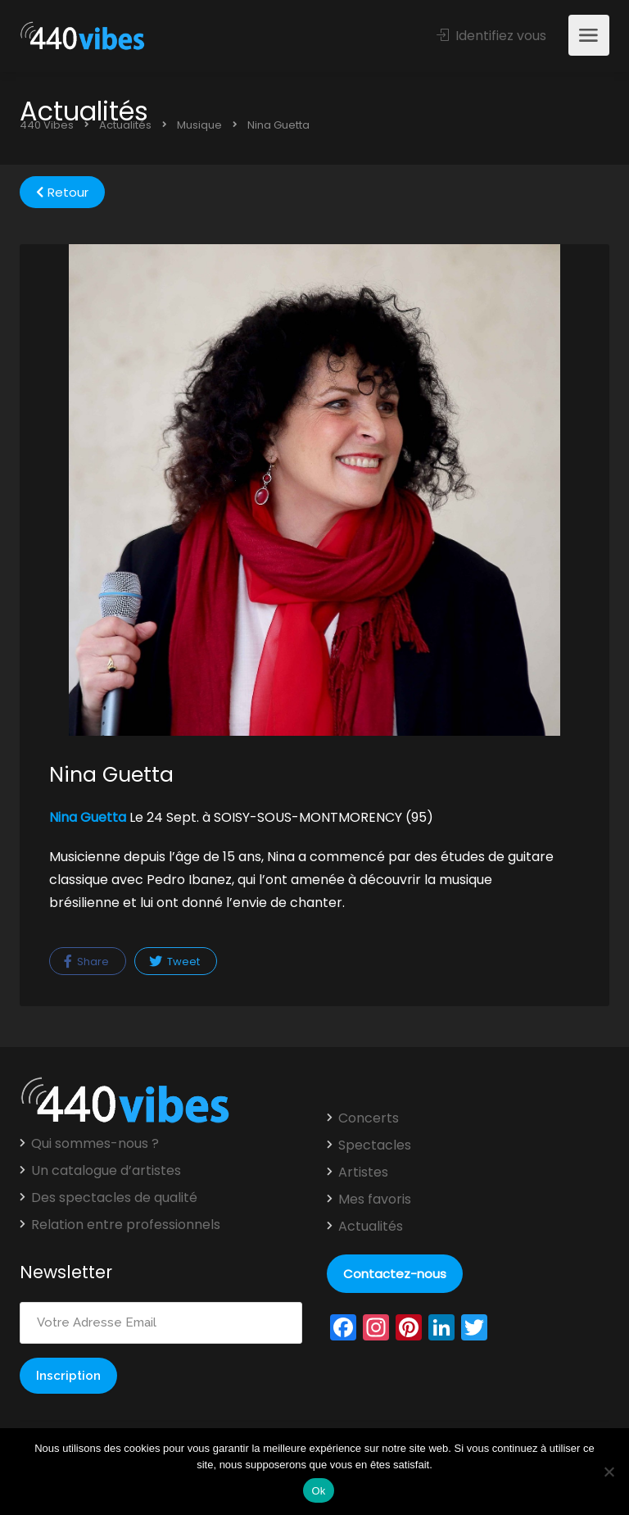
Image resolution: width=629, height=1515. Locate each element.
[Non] (608, 1471)
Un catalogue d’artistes (106, 1171)
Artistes (363, 1172)
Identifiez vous (491, 35)
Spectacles (374, 1145)
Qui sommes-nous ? (95, 1144)
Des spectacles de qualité (114, 1198)
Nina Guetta (87, 817)
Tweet (174, 961)
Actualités (370, 1227)
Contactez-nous (394, 1273)
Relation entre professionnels (125, 1225)
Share (86, 961)
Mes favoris (374, 1200)
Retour (62, 192)
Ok (318, 1491)
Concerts (368, 1118)
